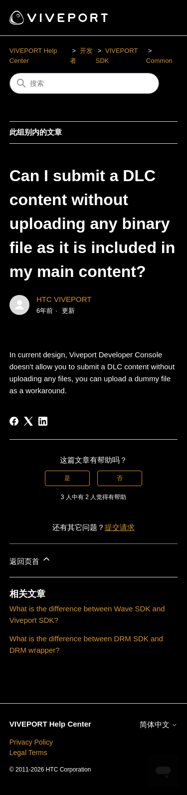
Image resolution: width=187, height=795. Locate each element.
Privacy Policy (31, 742)
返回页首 (30, 559)
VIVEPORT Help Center (50, 724)
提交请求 (120, 527)
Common (159, 60)
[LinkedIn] (42, 421)
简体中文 (159, 724)
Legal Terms (28, 753)
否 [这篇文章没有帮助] (120, 478)
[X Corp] (28, 421)
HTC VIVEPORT (64, 299)
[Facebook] (13, 421)
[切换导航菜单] (160, 18)
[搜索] (84, 83)
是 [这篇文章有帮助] (67, 478)
